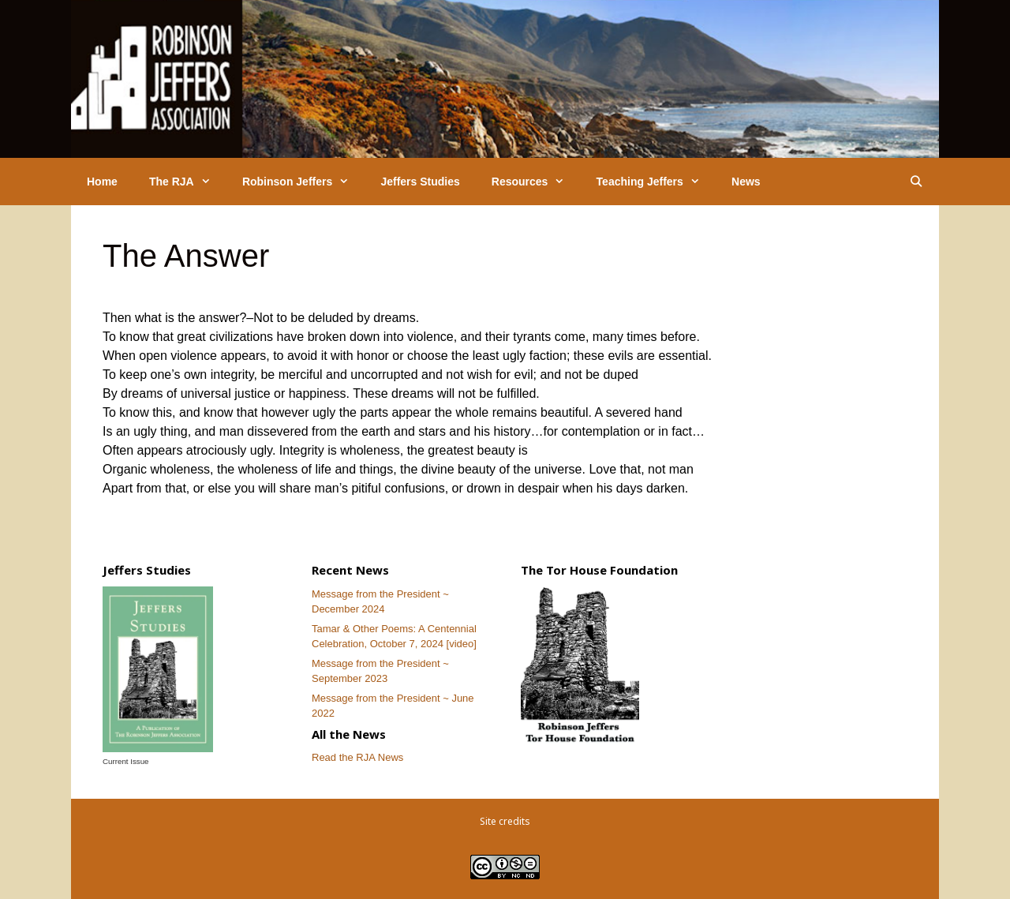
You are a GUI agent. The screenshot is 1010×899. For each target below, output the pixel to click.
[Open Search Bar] (916, 181)
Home (102, 181)
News (746, 181)
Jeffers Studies (419, 181)
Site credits (505, 821)
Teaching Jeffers (656, 181)
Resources (536, 181)
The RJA (187, 181)
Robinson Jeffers (303, 181)
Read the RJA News (357, 757)
